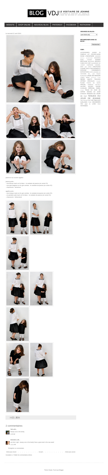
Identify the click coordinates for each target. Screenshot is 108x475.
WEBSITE (10, 25)
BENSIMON (97, 58)
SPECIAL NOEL (94, 88)
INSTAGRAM (85, 25)
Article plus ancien (70, 452)
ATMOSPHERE (89, 56)
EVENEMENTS (96, 70)
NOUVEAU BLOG (41, 25)
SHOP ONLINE (24, 25)
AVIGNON (97, 56)
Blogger (61, 470)
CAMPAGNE (90, 65)
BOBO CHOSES (86, 59)
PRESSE (83, 84)
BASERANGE (89, 58)
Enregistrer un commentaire (16, 448)
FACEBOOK (71, 25)
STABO (82, 90)
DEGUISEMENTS (95, 68)
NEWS (82, 79)
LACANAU (96, 72)
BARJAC (82, 58)
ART (88, 54)
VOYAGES (84, 106)
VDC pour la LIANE (88, 104)
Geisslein (13, 440)
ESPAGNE (83, 70)
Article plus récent (11, 452)
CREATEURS (96, 66)
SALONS (83, 86)
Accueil (41, 452)
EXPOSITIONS (84, 72)
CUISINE (83, 68)
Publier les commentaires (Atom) (23, 455)
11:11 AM (13, 444)
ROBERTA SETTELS (94, 84)
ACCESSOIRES (85, 52)
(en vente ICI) (43, 183)
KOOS (91, 72)
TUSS (89, 102)
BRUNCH (97, 61)
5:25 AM (12, 434)
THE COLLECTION (85, 100)
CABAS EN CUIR (85, 63)
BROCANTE (91, 61)
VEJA (99, 104)
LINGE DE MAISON (93, 75)
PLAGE (82, 83)
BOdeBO (97, 59)
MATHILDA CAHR (95, 77)
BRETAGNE (83, 61)
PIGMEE (98, 81)
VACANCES (96, 102)
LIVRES (82, 77)
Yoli (11, 429)
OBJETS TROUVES (93, 79)
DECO (88, 68)
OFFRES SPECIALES (87, 81)
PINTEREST (57, 25)
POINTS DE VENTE (93, 83)
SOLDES (90, 86)
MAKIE (88, 77)
